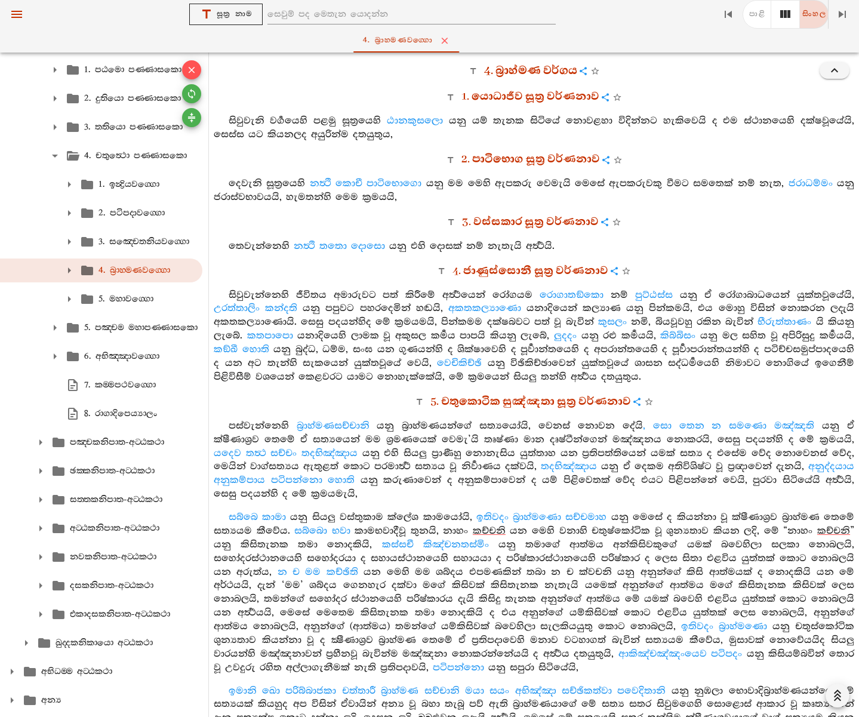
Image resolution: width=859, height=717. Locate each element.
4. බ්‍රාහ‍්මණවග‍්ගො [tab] (432, 40)
